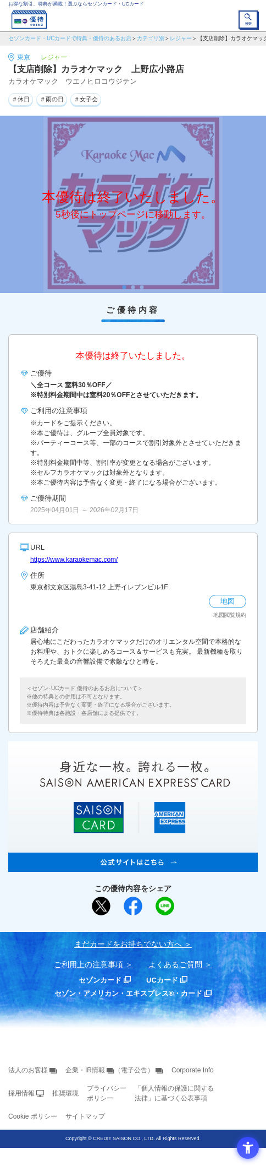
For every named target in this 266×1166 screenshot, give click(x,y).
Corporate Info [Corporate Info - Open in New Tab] (192, 1070)
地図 (227, 601)
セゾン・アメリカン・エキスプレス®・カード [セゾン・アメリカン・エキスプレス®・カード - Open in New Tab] (128, 993)
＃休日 (21, 99)
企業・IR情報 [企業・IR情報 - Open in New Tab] (85, 1070)
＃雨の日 (52, 99)
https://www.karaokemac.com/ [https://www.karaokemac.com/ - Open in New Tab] (74, 559)
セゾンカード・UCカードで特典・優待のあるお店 (69, 38)
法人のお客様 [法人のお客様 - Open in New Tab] (28, 1070)
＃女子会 (86, 99)
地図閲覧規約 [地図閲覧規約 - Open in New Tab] (229, 615)
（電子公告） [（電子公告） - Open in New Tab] (134, 1070)
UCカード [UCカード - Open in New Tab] (162, 980)
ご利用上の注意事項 (88, 964)
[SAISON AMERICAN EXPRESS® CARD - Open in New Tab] (133, 865)
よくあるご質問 (175, 964)
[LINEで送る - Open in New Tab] (165, 906)
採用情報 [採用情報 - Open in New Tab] (21, 1093)
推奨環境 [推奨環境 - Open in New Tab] (65, 1093)
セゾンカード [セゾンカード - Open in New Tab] (100, 980)
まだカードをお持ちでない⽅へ (128, 944)
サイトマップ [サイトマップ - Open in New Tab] (85, 1116)
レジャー (181, 38)
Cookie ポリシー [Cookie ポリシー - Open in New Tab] (32, 1116)
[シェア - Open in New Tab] (133, 906)
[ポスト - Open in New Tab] (101, 906)
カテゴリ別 (150, 38)
